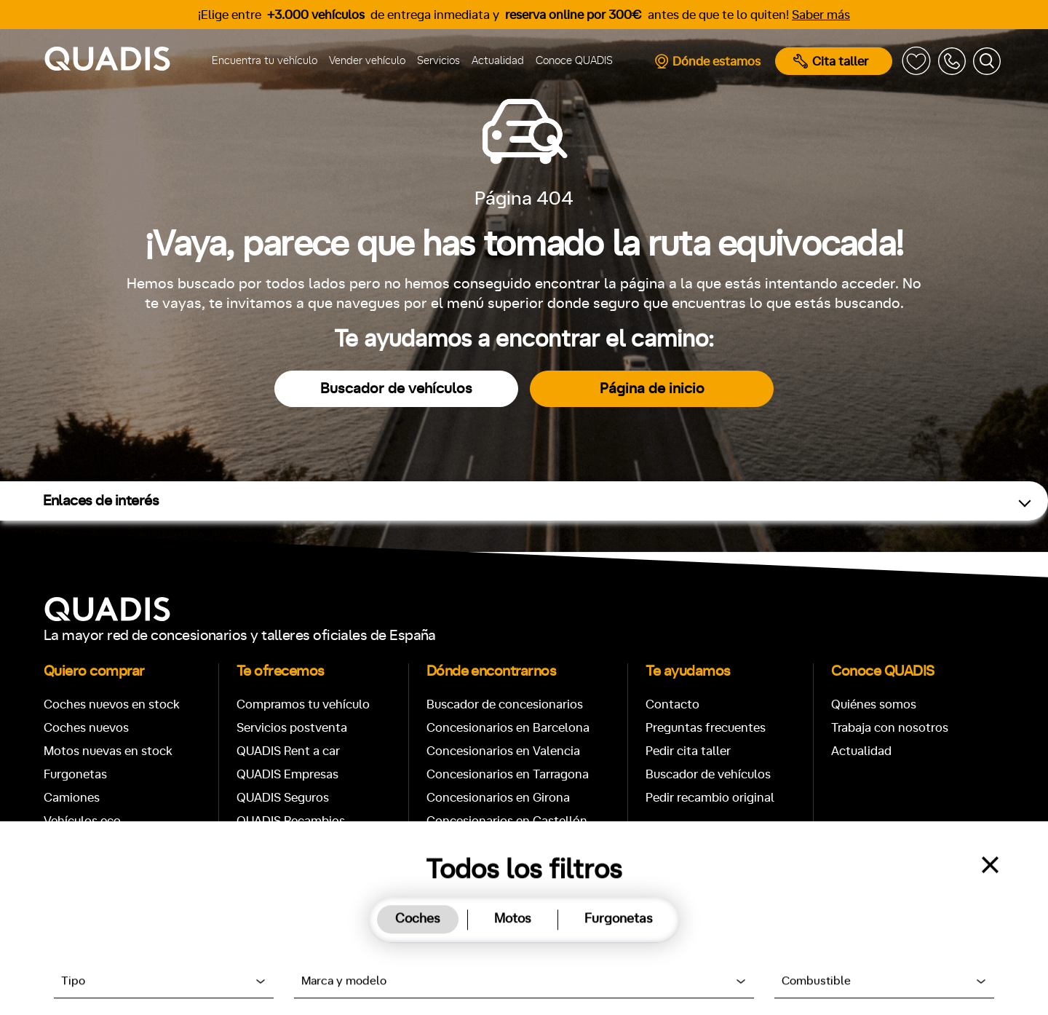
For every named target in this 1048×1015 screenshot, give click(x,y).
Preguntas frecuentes (706, 728)
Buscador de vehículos (396, 389)
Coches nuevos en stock (112, 704)
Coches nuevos (86, 728)
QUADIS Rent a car (288, 751)
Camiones (72, 797)
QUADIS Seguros (283, 797)
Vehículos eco (82, 821)
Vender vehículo (367, 60)
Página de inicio (652, 389)
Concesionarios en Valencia (503, 751)
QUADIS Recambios (291, 821)
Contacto (672, 704)
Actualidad (498, 60)
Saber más (821, 15)
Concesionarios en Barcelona (508, 728)
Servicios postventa (292, 728)
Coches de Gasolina (99, 844)
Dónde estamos (707, 61)
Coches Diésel (83, 867)
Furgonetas (75, 774)
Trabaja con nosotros (889, 728)
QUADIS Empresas (287, 774)
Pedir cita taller (688, 751)
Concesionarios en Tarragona (507, 774)
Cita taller (830, 61)
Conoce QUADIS (574, 60)
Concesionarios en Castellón (506, 821)
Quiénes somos (873, 704)
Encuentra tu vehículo (264, 60)
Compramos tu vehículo (303, 704)
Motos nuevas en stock (108, 751)
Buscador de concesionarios (504, 704)
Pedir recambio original (710, 797)
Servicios (438, 60)
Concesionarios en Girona (498, 797)
